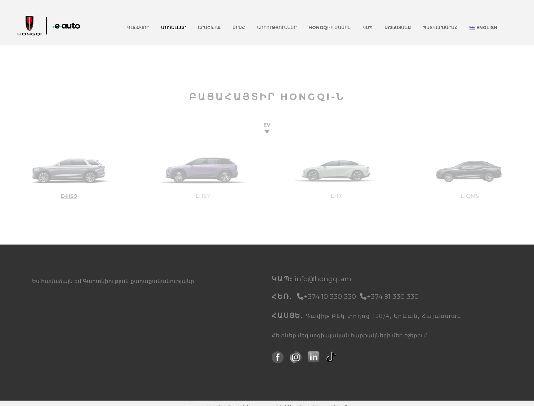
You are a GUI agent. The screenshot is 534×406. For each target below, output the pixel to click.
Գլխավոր (138, 27)
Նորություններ (277, 27)
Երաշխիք (209, 27)
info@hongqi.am (323, 279)
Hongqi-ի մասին (329, 27)
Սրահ (238, 27)
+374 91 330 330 (389, 296)
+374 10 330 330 (327, 296)
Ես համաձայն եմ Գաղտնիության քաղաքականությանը (113, 281)
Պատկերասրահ (440, 27)
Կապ (367, 27)
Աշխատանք (397, 27)
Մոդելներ (173, 27)
